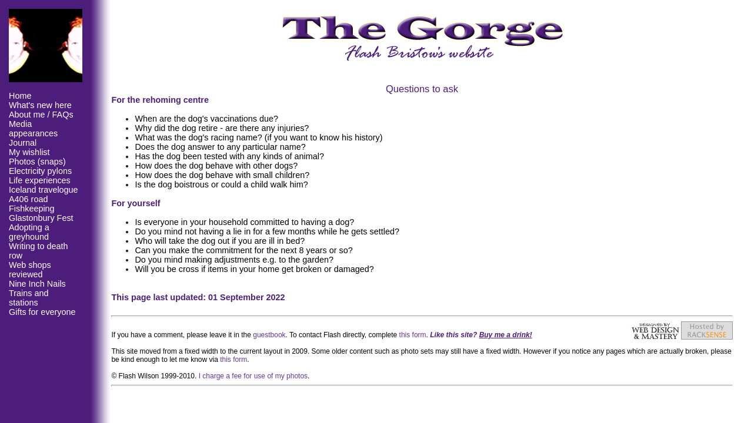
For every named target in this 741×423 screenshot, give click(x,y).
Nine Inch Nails (37, 283)
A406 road (28, 199)
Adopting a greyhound (29, 232)
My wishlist (29, 152)
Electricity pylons (40, 171)
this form (412, 335)
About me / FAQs (41, 114)
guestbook (269, 335)
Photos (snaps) (37, 161)
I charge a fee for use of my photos (253, 376)
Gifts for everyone (42, 312)
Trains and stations (28, 297)
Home (20, 95)
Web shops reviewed (30, 269)
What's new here (40, 105)
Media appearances (33, 128)
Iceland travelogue (43, 189)
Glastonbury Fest (41, 218)
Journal (22, 142)
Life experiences (40, 180)
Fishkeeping (32, 208)
